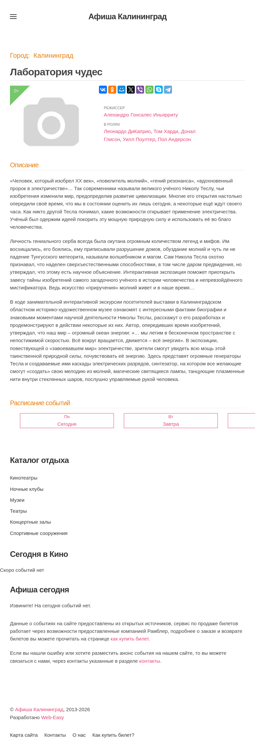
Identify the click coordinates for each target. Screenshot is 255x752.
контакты (149, 661)
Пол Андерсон (174, 139)
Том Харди (165, 131)
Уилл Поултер (139, 139)
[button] (13, 16)
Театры (18, 511)
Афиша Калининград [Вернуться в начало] (127, 16)
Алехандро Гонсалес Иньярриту (141, 114)
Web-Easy (52, 717)
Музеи (17, 500)
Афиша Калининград (39, 709)
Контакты (55, 735)
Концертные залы (30, 522)
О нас (79, 735)
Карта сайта (24, 735)
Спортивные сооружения (38, 533)
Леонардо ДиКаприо (127, 131)
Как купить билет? (113, 735)
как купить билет (129, 638)
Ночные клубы (26, 489)
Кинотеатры (23, 478)
